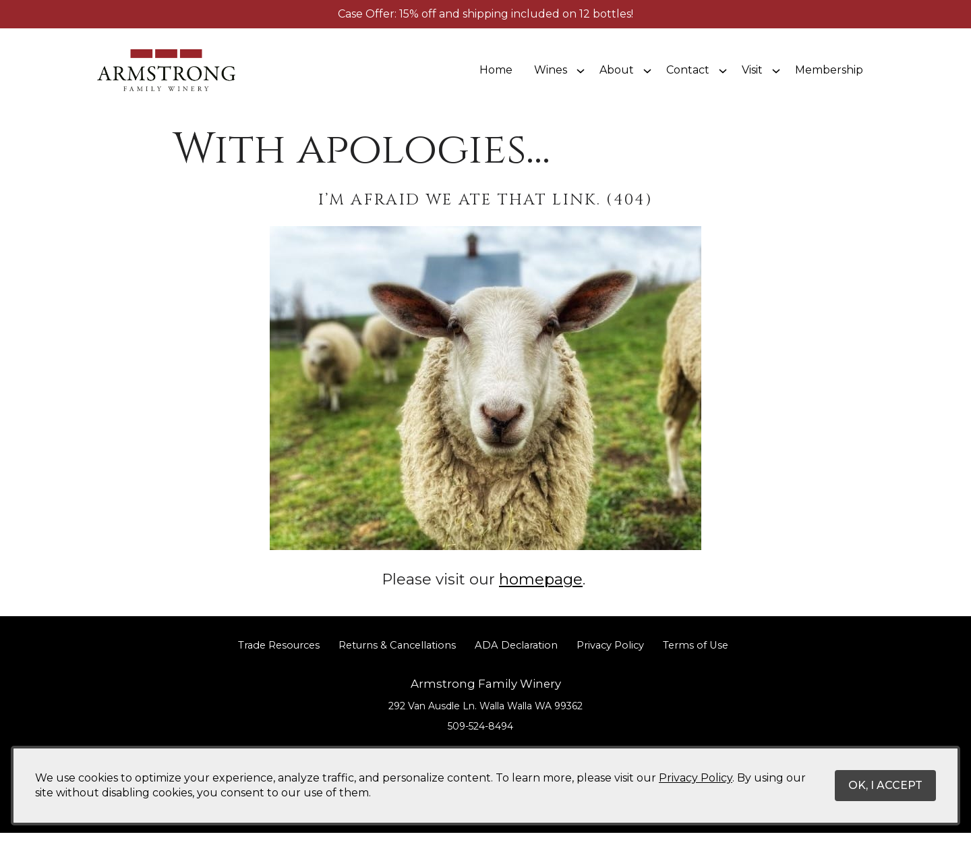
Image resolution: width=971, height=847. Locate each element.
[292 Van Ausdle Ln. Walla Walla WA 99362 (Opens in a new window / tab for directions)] (485, 720)
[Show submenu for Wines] (580, 76)
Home (495, 76)
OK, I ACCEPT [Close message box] (885, 785)
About (616, 76)
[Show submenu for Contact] (723, 76)
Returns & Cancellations (397, 659)
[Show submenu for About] (647, 76)
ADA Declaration (516, 659)
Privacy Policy (610, 659)
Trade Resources (279, 659)
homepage (541, 593)
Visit (752, 76)
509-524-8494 (480, 741)
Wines (550, 76)
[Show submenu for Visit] (776, 76)
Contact (687, 76)
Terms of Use (695, 659)
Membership (829, 76)
